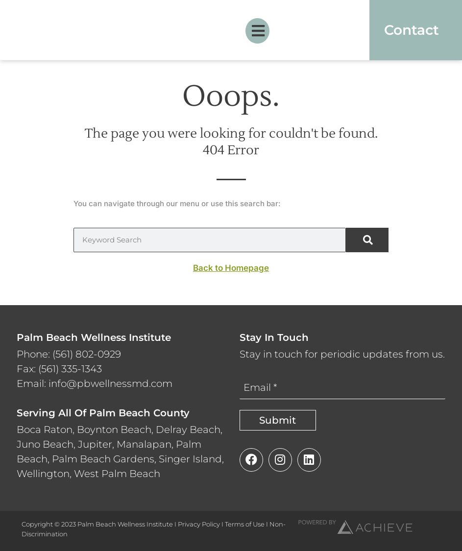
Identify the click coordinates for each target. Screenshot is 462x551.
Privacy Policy (199, 524)
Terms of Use (245, 524)
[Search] (367, 240)
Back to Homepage (231, 268)
